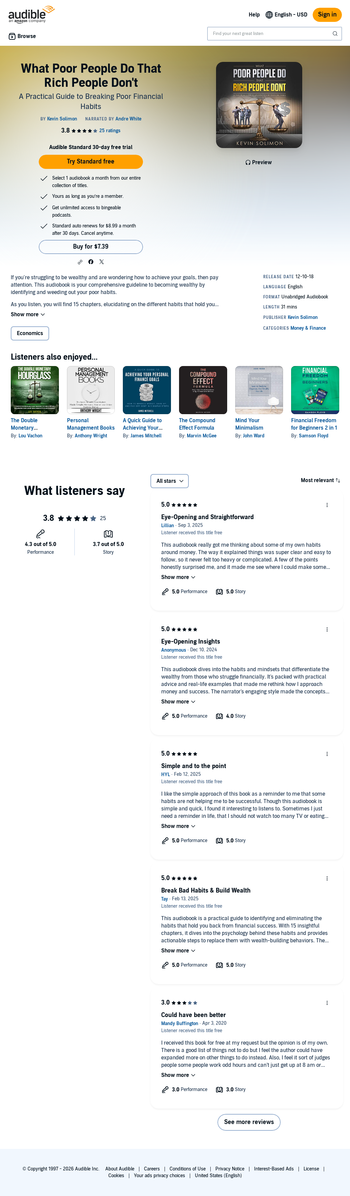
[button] (80, 262)
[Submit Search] (336, 33)
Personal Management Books (91, 424)
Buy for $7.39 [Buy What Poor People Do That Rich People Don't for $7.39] (90, 246)
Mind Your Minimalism (249, 424)
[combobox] (274, 33)
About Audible (119, 1169)
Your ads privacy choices (159, 1176)
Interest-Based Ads (274, 1169)
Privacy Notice (229, 1169)
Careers (152, 1169)
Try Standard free (90, 161)
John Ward (254, 436)
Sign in (327, 14)
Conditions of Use (188, 1169)
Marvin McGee (201, 436)
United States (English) (218, 1176)
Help (254, 14)
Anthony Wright (91, 436)
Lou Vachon (30, 436)
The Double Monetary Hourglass (24, 428)
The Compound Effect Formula (197, 424)
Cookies (116, 1176)
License (311, 1169)
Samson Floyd (313, 436)
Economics (30, 333)
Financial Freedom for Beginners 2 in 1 (314, 424)
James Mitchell (146, 436)
